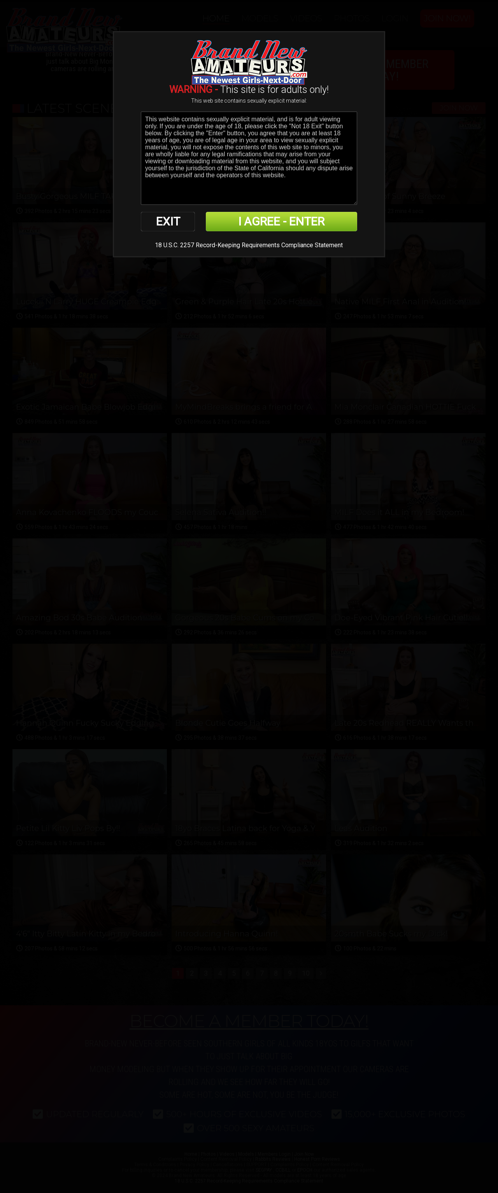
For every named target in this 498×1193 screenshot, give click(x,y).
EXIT (168, 221)
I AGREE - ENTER (281, 221)
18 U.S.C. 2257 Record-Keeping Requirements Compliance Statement (249, 245)
